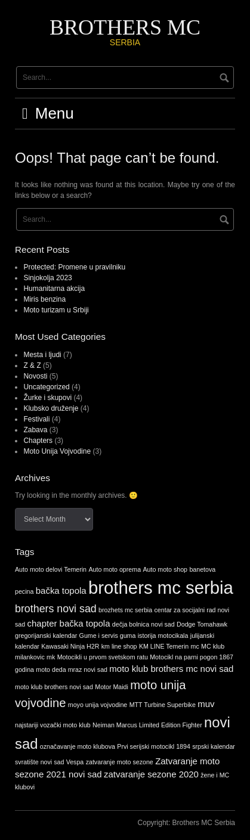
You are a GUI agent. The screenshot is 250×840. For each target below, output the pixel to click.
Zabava (35, 430)
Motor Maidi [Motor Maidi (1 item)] (111, 686)
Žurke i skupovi (47, 397)
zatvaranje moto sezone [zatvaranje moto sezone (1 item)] (119, 761)
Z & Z (32, 365)
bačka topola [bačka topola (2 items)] (61, 590)
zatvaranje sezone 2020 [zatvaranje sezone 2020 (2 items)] (151, 774)
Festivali (36, 419)
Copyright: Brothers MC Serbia (186, 823)
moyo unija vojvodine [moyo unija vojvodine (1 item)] (98, 704)
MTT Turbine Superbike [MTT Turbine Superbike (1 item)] (162, 704)
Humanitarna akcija (54, 288)
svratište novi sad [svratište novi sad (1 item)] (39, 761)
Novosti (35, 376)
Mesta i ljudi (42, 355)
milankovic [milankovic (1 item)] (30, 657)
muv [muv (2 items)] (205, 704)
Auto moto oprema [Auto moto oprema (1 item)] (114, 569)
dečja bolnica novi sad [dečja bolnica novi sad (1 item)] (143, 624)
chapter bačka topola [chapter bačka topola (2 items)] (68, 623)
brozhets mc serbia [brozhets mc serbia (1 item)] (125, 609)
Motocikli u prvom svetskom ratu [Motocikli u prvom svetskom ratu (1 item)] (102, 657)
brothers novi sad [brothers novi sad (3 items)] (56, 609)
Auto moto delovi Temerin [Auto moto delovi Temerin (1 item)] (51, 569)
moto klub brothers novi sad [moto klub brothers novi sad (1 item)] (54, 686)
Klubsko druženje (50, 408)
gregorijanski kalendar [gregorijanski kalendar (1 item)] (46, 635)
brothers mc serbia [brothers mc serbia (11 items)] (160, 587)
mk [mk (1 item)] (51, 657)
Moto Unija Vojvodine (57, 451)
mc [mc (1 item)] (195, 646)
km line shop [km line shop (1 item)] (119, 646)
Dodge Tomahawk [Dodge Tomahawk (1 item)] (202, 624)
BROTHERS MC (125, 27)
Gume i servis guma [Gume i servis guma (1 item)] (107, 635)
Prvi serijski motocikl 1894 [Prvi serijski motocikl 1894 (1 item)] (153, 746)
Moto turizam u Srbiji (55, 310)
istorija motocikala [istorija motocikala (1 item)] (163, 635)
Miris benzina (44, 299)
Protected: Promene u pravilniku (74, 267)
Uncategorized (46, 387)
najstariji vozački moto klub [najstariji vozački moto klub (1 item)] (53, 725)
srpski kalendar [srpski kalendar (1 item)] (213, 746)
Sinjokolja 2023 (47, 278)
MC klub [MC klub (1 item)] (212, 646)
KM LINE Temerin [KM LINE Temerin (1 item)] (164, 646)
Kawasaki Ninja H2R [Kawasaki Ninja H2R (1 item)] (70, 646)
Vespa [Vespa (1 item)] (75, 761)
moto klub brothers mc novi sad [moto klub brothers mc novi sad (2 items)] (171, 669)
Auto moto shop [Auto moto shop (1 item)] (165, 569)
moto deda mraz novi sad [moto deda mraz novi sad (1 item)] (71, 669)
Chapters (38, 440)
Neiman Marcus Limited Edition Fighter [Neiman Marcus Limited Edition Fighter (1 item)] (147, 725)
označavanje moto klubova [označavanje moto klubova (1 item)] (77, 746)
